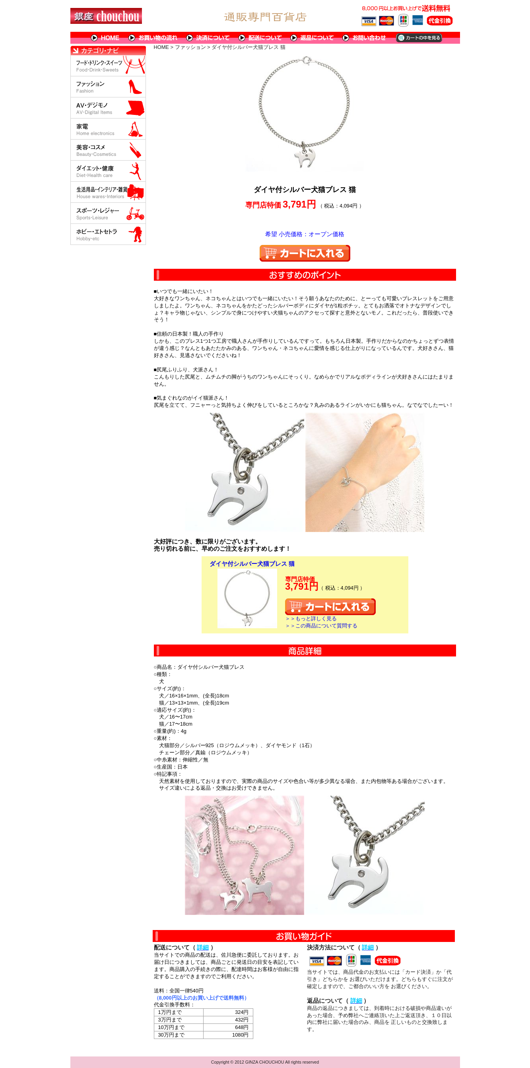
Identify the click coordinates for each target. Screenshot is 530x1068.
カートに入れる (305, 253)
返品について (312, 38)
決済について (208, 38)
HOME (105, 38)
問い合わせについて (364, 38)
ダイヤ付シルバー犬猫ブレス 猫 (252, 563)
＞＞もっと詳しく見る (311, 618)
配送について (260, 38)
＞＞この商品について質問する (321, 626)
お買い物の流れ (153, 38)
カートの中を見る (418, 38)
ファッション (190, 47)
